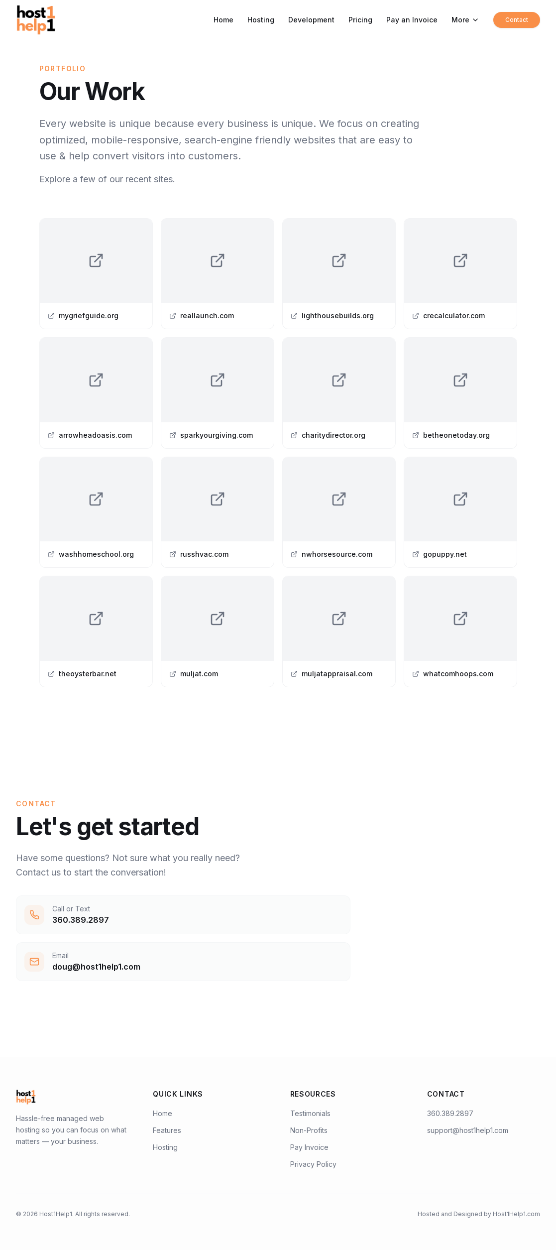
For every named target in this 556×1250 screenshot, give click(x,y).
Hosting (260, 19)
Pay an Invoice (412, 19)
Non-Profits (309, 1130)
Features (167, 1130)
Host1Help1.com (516, 1214)
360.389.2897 (450, 1113)
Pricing (360, 19)
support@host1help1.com (467, 1130)
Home (223, 19)
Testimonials (310, 1113)
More (465, 19)
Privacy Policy (313, 1164)
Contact (516, 19)
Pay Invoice (309, 1147)
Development (311, 19)
